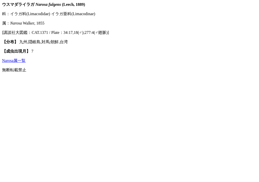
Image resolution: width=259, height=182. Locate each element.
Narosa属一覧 (14, 60)
